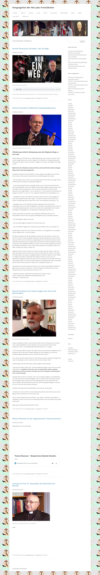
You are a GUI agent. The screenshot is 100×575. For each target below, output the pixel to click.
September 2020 (72, 229)
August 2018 (71, 276)
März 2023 (70, 173)
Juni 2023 (70, 167)
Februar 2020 (71, 242)
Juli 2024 (70, 143)
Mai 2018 (70, 282)
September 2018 (72, 274)
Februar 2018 (71, 287)
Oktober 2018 (71, 272)
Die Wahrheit (54, 13)
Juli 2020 (70, 233)
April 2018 (70, 284)
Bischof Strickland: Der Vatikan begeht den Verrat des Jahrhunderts (34, 292)
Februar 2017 (71, 310)
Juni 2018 (70, 280)
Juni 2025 (70, 124)
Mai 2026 (70, 103)
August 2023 (71, 163)
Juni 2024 (70, 145)
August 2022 (71, 186)
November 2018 (72, 270)
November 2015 (72, 329)
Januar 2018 (71, 289)
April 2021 (70, 216)
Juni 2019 (70, 257)
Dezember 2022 (72, 178)
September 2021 (72, 207)
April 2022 (70, 193)
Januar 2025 (71, 133)
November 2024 (72, 137)
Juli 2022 (70, 188)
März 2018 (70, 285)
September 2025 (72, 118)
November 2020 (72, 225)
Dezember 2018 (72, 269)
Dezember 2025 (72, 113)
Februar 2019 (71, 265)
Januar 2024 (71, 154)
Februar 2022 (71, 197)
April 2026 (70, 105)
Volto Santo (15, 16)
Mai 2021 (70, 214)
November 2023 (72, 158)
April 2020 (70, 239)
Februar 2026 (71, 109)
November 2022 (72, 180)
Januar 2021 (71, 222)
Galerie (38, 13)
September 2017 (72, 297)
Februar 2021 (71, 220)
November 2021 (72, 203)
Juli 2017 (70, 301)
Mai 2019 (70, 259)
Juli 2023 (70, 165)
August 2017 (71, 299)
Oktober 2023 (71, 160)
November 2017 (72, 293)
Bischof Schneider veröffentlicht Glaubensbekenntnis (34, 108)
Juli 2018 (70, 278)
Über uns (23, 13)
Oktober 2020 (71, 227)
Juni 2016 (70, 321)
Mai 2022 (70, 192)
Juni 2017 (70, 302)
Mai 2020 (70, 237)
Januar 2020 (71, 244)
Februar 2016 (71, 323)
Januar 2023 (71, 177)
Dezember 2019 (72, 246)
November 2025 (72, 115)
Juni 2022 (70, 190)
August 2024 (71, 141)
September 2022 (72, 184)
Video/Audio (25, 16)
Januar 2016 (71, 325)
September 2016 (72, 316)
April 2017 (70, 306)
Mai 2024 (70, 147)
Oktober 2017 (71, 295)
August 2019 (71, 254)
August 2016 (71, 317)
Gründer (31, 13)
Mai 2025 (70, 126)
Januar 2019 (71, 267)
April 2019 (70, 261)
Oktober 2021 (71, 205)
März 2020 (70, 240)
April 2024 (70, 148)
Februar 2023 (71, 175)
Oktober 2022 (71, 182)
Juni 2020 (70, 235)
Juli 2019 (70, 255)
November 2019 (72, 248)
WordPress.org (71, 353)
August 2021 (71, 208)
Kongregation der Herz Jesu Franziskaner (33, 7)
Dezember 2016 (72, 314)
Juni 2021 (70, 212)
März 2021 (70, 218)
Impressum (70, 361)
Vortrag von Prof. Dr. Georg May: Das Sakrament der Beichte (33, 484)
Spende (73, 13)
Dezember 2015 (72, 327)
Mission (45, 13)
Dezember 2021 (72, 201)
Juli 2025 (70, 122)
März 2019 (70, 263)
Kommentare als (73, 351)
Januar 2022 (71, 199)
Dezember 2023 (72, 156)
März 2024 (70, 150)
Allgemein (39, 98)
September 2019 (72, 252)
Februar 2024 (71, 152)
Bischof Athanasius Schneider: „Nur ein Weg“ (30, 48)
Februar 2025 (71, 131)
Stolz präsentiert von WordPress (19, 568)
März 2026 (70, 107)
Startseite (14, 13)
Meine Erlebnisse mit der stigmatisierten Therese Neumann (36, 418)
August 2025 (71, 120)
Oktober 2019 (71, 250)
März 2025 (70, 130)
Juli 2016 (70, 319)
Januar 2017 (71, 312)
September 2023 (72, 162)
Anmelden (70, 347)
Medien (79, 13)
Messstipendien (64, 13)
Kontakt (70, 359)
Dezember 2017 (72, 291)
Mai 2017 (70, 304)
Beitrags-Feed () (72, 349)
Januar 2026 (71, 111)
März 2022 (70, 195)
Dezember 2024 (72, 135)
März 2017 (70, 308)
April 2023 (70, 171)
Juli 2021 (70, 210)
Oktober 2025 (71, 116)
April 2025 (70, 128)
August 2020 (71, 231)
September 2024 (72, 139)
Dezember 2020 (72, 224)
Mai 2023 (70, 169)
